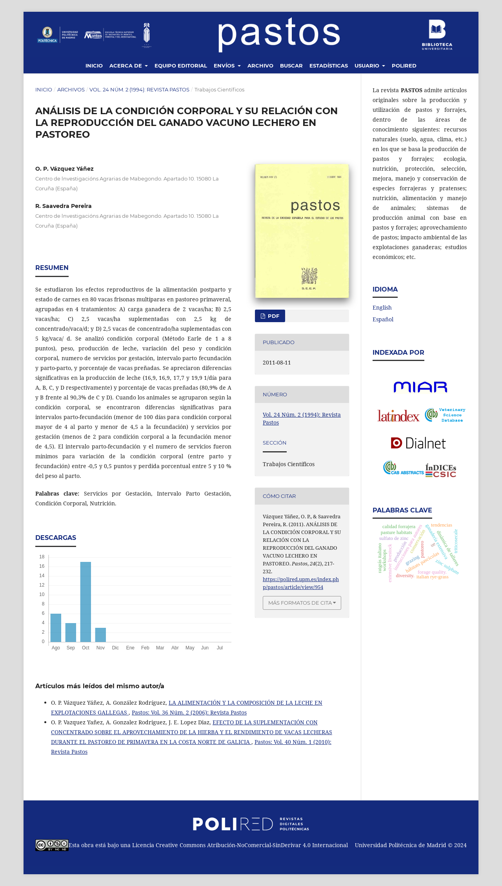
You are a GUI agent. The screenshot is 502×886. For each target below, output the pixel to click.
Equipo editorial (181, 65)
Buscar (291, 65)
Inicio (94, 65)
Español (383, 319)
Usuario (368, 65)
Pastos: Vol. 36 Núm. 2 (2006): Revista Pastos (189, 712)
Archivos (71, 89)
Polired (404, 65)
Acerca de (126, 65)
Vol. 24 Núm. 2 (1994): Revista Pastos (139, 89)
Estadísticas (328, 65)
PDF (272, 316)
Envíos (225, 65)
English (382, 307)
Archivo (260, 65)
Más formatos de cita (300, 603)
